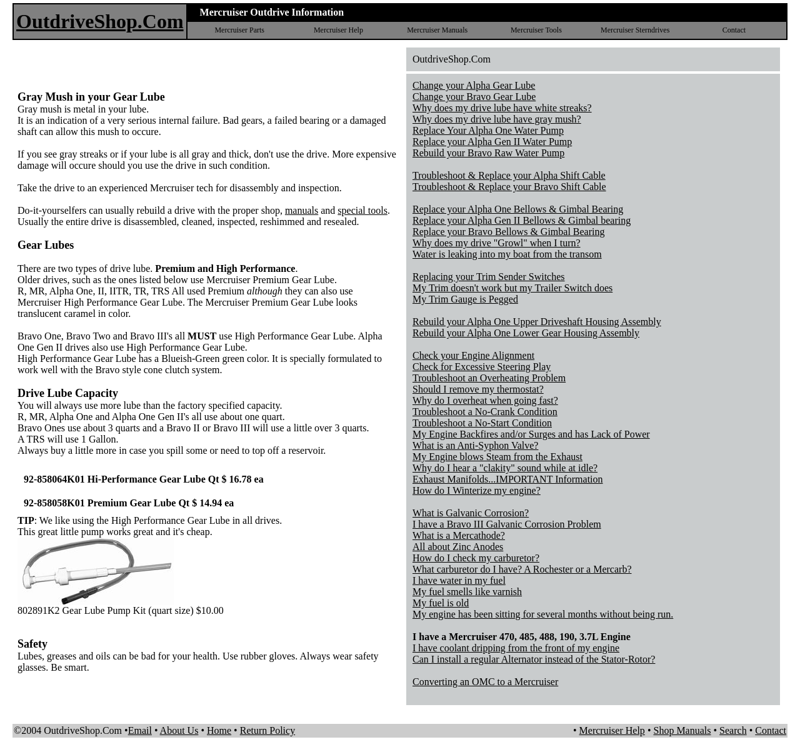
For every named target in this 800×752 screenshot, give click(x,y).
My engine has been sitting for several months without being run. (542, 614)
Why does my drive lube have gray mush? (496, 119)
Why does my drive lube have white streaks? (502, 108)
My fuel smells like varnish (467, 591)
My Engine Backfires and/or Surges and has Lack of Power (531, 434)
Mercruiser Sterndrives (635, 30)
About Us (179, 730)
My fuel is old (440, 603)
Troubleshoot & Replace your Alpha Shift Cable (509, 175)
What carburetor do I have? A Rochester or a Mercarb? (522, 569)
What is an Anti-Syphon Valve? (475, 445)
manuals (301, 210)
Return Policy (267, 730)
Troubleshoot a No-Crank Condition (485, 411)
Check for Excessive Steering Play (481, 366)
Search (733, 730)
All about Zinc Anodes (457, 546)
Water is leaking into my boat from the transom (507, 254)
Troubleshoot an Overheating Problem (489, 378)
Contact (734, 30)
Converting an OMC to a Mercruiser (485, 681)
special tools (363, 210)
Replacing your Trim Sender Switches (488, 276)
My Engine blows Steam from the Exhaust (497, 456)
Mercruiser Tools (536, 30)
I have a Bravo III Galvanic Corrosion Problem (506, 524)
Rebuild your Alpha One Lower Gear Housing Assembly (525, 333)
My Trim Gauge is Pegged (465, 299)
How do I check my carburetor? (475, 558)
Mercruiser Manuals (437, 30)
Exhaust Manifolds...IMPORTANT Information (507, 479)
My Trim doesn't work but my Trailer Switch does (512, 288)
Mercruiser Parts (239, 30)
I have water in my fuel (459, 580)
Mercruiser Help (338, 30)
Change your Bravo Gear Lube (474, 96)
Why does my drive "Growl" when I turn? (496, 243)
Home (219, 730)
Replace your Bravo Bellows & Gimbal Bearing (508, 231)
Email (140, 730)
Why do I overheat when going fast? (485, 400)
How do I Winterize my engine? (476, 490)
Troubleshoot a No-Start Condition (482, 423)
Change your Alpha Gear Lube (473, 85)
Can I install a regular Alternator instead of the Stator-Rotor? (533, 659)
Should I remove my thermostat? (478, 389)
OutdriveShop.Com (100, 21)
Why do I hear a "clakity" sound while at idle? (505, 468)
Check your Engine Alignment (473, 355)
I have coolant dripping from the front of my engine (515, 648)
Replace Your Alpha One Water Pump (488, 130)
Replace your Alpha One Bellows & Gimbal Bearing (517, 209)
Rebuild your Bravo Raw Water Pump (488, 153)
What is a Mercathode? (458, 535)
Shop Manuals (682, 730)
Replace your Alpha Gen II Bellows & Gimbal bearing (521, 220)
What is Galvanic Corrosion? (470, 513)
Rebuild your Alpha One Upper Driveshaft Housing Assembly (536, 321)
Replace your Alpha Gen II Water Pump (492, 141)
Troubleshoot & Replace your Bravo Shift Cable (509, 186)
